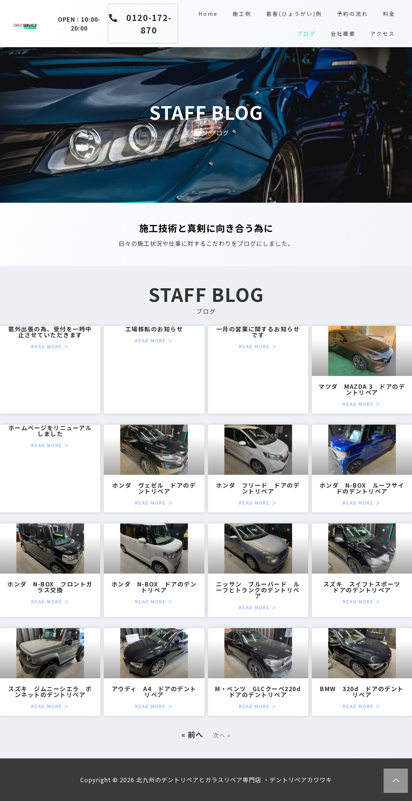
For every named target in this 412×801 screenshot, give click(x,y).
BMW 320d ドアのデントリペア (362, 691)
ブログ (306, 33)
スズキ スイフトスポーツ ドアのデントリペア (365, 586)
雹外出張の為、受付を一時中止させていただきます (50, 331)
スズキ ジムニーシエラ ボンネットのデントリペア (50, 691)
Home (208, 13)
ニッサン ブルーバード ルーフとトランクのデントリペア (258, 589)
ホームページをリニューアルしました (50, 430)
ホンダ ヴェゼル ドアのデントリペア (154, 488)
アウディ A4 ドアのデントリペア (154, 691)
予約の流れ (352, 13)
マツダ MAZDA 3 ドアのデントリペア (361, 389)
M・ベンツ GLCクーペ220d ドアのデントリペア (261, 691)
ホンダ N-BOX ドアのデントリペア (154, 586)
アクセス (382, 33)
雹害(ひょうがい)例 (294, 13)
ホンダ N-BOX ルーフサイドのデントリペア (362, 488)
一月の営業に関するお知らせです (258, 331)
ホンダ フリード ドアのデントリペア (258, 488)
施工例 (242, 13)
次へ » (221, 735)
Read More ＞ (50, 346)
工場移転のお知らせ (154, 328)
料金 (389, 13)
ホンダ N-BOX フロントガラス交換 (50, 586)
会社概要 (343, 33)
